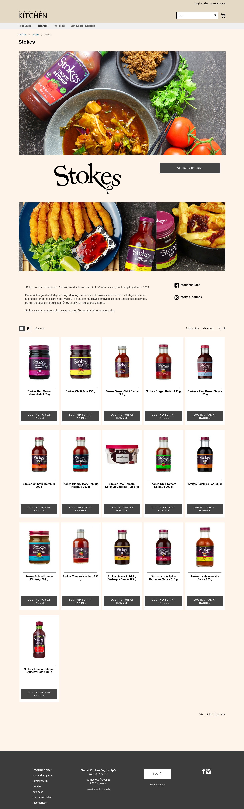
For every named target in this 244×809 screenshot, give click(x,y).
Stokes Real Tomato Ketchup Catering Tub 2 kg (122, 485)
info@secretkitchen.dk (98, 789)
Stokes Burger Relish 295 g (163, 391)
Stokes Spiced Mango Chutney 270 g (39, 578)
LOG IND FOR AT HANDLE (39, 416)
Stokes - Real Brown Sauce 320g (205, 393)
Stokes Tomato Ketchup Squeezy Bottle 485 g (39, 670)
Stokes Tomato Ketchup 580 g (80, 578)
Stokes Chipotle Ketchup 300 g (39, 485)
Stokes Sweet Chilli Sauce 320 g (121, 393)
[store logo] (33, 14)
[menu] (122, 26)
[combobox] (197, 15)
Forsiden (23, 35)
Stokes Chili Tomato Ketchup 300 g (163, 485)
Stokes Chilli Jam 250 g (81, 391)
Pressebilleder (40, 802)
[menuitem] (26, 26)
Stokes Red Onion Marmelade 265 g (39, 393)
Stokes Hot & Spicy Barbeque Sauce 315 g (163, 578)
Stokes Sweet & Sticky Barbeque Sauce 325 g (122, 578)
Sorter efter (192, 328)
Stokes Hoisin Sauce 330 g (205, 484)
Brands (35, 35)
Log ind (199, 3)
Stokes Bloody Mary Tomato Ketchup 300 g (81, 485)
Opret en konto (218, 3)
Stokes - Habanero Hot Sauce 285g (205, 578)
